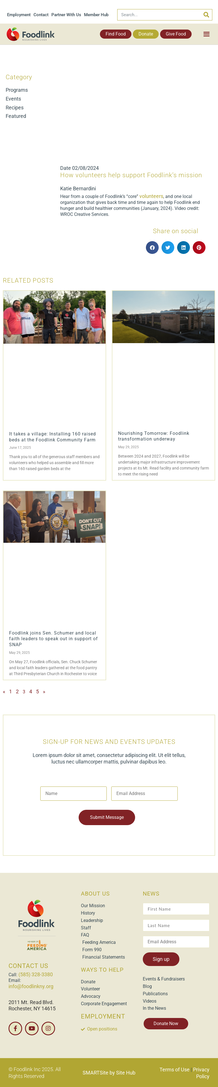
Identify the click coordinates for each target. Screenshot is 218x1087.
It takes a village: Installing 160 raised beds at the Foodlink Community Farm (52, 437)
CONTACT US (28, 965)
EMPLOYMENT (103, 1016)
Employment (19, 14)
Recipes (15, 107)
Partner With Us (66, 14)
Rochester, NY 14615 (32, 1008)
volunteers (151, 196)
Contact (41, 14)
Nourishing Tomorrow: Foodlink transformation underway (153, 436)
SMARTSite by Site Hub (109, 1073)
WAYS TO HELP (102, 969)
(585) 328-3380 (35, 974)
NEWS (151, 893)
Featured (16, 116)
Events (13, 99)
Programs (17, 90)
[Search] (206, 14)
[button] (152, 247)
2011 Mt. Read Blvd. (31, 1002)
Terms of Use (175, 1070)
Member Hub (96, 14)
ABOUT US (95, 893)
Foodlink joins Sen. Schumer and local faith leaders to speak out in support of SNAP (53, 639)
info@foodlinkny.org (31, 986)
